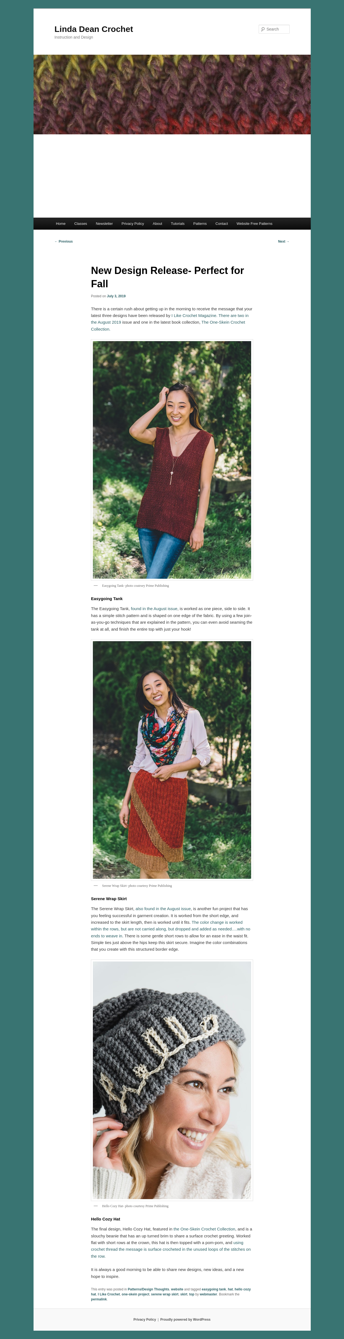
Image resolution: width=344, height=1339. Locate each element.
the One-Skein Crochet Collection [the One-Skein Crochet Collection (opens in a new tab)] (204, 1229)
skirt (183, 1294)
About (157, 224)
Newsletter (104, 224)
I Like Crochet (109, 1294)
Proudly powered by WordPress (185, 1320)
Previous (64, 241)
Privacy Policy (133, 224)
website (177, 1289)
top (192, 1294)
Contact (221, 224)
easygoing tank (214, 1289)
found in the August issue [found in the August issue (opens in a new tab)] (154, 608)
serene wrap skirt (165, 1294)
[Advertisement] (172, 176)
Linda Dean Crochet (94, 29)
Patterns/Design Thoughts (148, 1289)
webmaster (208, 1294)
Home (61, 224)
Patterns (200, 224)
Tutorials (177, 224)
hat (230, 1289)
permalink (99, 1299)
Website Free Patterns (254, 224)
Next (283, 241)
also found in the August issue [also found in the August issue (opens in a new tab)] (163, 908)
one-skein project (135, 1294)
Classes (80, 224)
